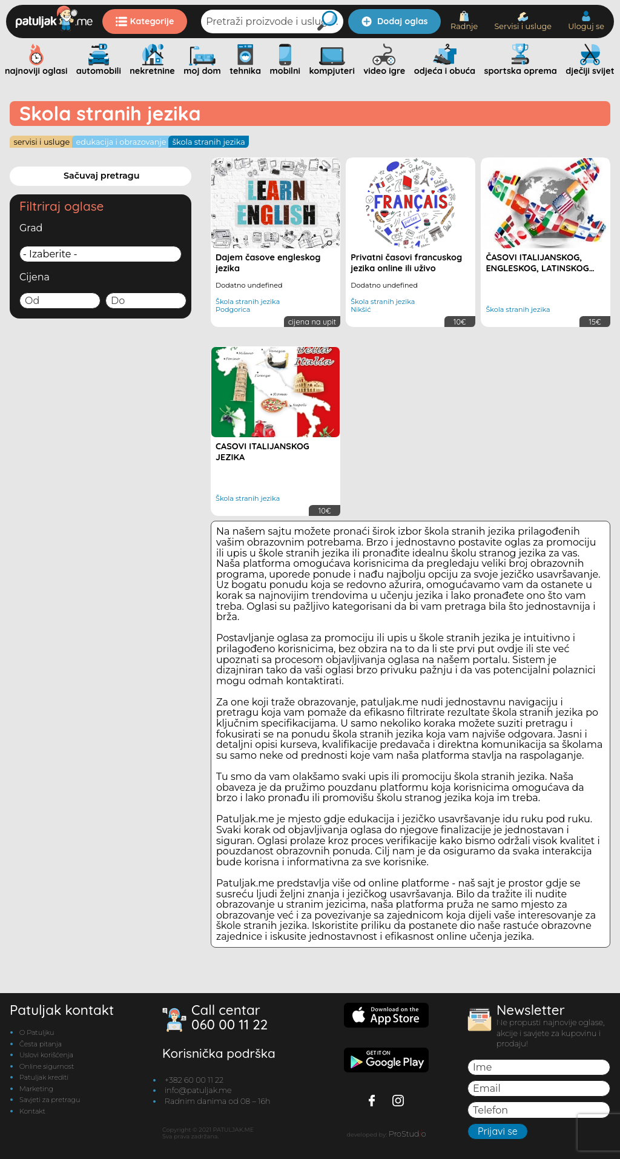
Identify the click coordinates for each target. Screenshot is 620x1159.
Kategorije (145, 21)
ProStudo (407, 1133)
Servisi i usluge (523, 21)
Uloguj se (586, 21)
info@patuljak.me (198, 1090)
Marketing (36, 1089)
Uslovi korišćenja (46, 1055)
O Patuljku (36, 1032)
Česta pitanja (40, 1044)
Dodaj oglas (394, 21)
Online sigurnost (46, 1066)
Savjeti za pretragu (49, 1099)
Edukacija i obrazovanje (121, 142)
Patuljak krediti (43, 1077)
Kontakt (32, 1111)
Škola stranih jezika (209, 142)
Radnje (464, 21)
